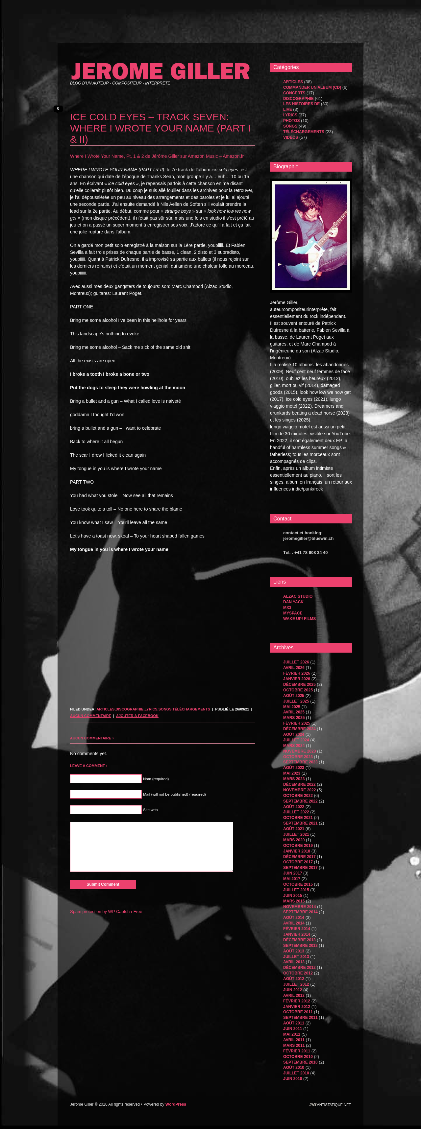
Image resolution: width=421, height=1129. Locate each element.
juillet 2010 (296, 1073)
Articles (105, 709)
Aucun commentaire (90, 716)
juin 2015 (292, 895)
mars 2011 (294, 1045)
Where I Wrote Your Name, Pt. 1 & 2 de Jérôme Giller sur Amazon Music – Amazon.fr (157, 156)
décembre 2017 (299, 856)
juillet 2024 (296, 740)
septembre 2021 (300, 823)
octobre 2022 (298, 795)
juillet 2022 (296, 812)
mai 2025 (291, 707)
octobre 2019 (298, 845)
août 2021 (293, 829)
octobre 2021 (298, 817)
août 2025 (293, 695)
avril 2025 (294, 712)
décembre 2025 (299, 684)
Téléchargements (191, 709)
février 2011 (296, 1051)
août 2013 (293, 951)
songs (165, 709)
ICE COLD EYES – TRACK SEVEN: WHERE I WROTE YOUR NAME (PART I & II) (160, 128)
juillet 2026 (296, 662)
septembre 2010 (300, 1062)
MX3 (287, 607)
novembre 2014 (299, 906)
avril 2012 (294, 995)
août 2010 (293, 1067)
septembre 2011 (300, 1017)
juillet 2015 (296, 890)
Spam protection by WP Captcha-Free (106, 911)
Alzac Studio (297, 596)
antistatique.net (334, 1104)
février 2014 (296, 928)
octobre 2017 (298, 862)
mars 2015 (294, 901)
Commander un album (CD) (312, 87)
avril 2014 (294, 923)
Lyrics (150, 709)
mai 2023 (291, 773)
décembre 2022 (299, 784)
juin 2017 (292, 873)
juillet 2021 (296, 834)
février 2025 (296, 723)
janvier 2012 (296, 1006)
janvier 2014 (296, 934)
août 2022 (293, 807)
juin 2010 (292, 1078)
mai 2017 (291, 879)
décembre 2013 (299, 940)
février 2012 (296, 1001)
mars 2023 (294, 779)
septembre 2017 (300, 867)
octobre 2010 (298, 1056)
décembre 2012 (299, 967)
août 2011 (293, 1023)
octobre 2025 (298, 690)
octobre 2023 (298, 757)
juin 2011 (292, 1028)
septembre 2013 (300, 945)
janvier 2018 (296, 851)
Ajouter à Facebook (137, 716)
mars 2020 (294, 840)
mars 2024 (294, 745)
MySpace (292, 613)
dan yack (293, 602)
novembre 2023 (299, 751)
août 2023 (293, 767)
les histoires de (301, 104)
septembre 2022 (300, 801)
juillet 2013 (296, 956)
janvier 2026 (296, 679)
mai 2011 (291, 1034)
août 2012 (293, 978)
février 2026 (296, 673)
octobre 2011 (298, 1012)
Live (287, 109)
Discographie (129, 709)
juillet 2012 (296, 984)
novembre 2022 (299, 790)
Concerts (294, 93)
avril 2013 (294, 962)
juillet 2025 (296, 701)
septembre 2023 (300, 762)
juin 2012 (292, 990)
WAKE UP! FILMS (299, 618)
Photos (291, 120)
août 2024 (293, 734)
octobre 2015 (298, 884)
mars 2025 (294, 717)
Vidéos (290, 137)
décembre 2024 (299, 729)
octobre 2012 (298, 973)
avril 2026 (294, 667)
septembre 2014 (300, 912)
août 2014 (293, 917)
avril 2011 (294, 1040)
